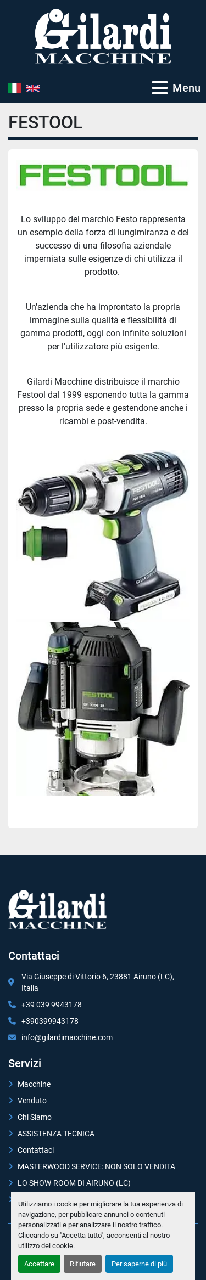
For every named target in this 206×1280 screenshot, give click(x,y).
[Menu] (160, 87)
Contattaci (36, 1150)
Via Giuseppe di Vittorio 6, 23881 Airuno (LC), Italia (97, 982)
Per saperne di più (139, 1264)
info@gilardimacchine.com (67, 1037)
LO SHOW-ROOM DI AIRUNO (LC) (74, 1182)
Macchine (34, 1084)
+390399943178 (50, 1021)
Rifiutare (83, 1264)
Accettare (39, 1264)
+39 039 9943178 (51, 1004)
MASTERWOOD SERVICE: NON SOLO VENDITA (96, 1166)
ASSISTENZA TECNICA (56, 1133)
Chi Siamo (35, 1117)
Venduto (32, 1100)
